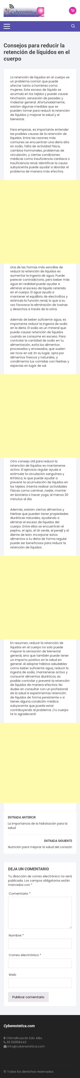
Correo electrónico (25, 955)
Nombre (16, 935)
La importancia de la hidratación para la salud (37, 826)
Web (12, 974)
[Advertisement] (40, 222)
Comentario (20, 893)
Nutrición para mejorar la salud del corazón (40, 847)
